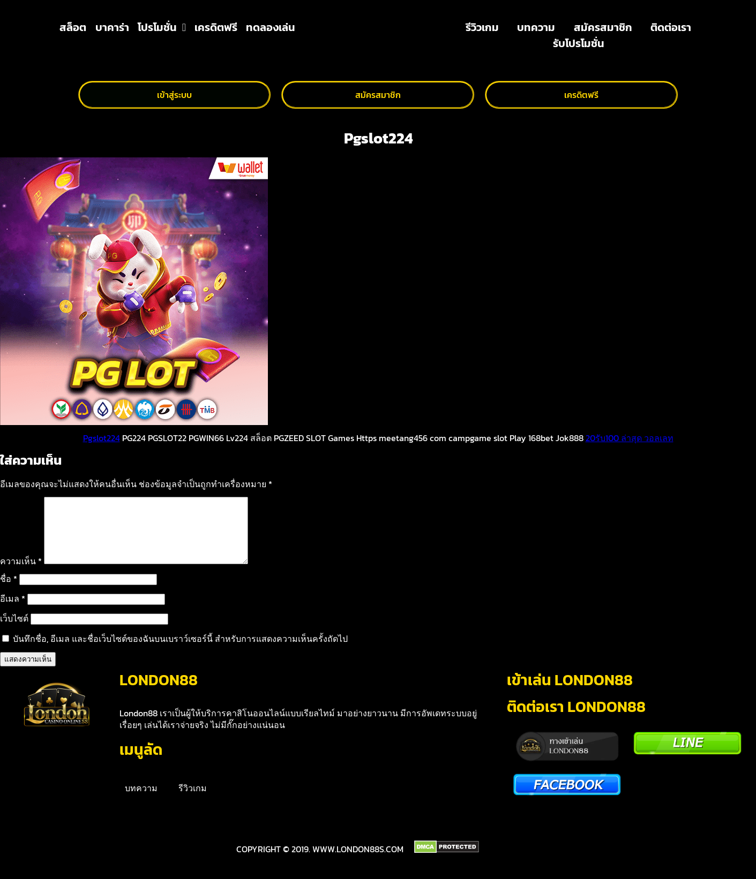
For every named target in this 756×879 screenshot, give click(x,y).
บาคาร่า (112, 27)
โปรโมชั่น (162, 27)
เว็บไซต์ (14, 631)
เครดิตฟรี (215, 27)
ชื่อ (8, 591)
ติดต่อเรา (670, 27)
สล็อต (72, 27)
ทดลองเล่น (270, 27)
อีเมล (12, 611)
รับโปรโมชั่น (578, 43)
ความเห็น (21, 573)
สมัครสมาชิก (603, 27)
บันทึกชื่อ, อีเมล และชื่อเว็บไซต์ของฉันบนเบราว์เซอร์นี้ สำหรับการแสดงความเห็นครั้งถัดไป (180, 651)
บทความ (536, 27)
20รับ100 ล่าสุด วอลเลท (629, 437)
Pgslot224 (101, 437)
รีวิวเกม (482, 27)
